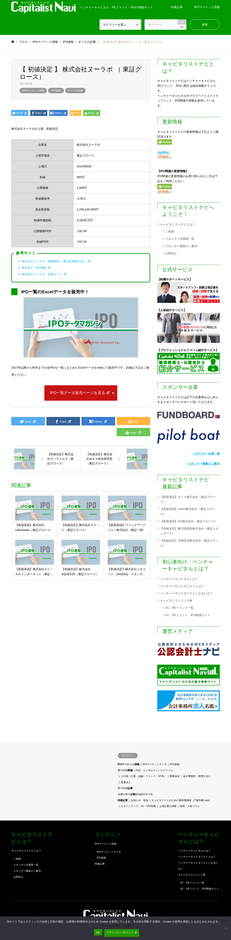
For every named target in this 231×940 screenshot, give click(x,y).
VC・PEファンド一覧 (179, 607)
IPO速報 (56, 90)
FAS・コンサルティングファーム (154, 770)
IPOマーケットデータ (154, 764)
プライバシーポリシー (121, 932)
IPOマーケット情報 (207, 7)
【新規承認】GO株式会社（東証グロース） (188, 521)
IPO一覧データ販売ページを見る (80, 393)
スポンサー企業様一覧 (179, 238)
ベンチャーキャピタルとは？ (179, 579)
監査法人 (126, 782)
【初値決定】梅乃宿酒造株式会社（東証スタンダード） (189, 531)
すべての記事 (75, 90)
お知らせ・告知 (139, 800)
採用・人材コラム (190, 806)
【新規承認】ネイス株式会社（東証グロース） (188, 499)
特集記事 (177, 7)
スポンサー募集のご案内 (181, 246)
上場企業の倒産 (168, 806)
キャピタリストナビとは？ (177, 224)
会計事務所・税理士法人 (197, 776)
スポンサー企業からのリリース (135, 794)
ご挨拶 (169, 231)
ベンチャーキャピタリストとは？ (182, 586)
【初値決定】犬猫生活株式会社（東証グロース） (189, 543)
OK (98, 932)
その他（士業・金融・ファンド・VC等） (144, 776)
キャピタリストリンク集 (176, 600)
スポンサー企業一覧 (207, 453)
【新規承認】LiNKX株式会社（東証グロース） (187, 511)
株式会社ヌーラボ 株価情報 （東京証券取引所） (56, 261)
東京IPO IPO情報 (35, 267)
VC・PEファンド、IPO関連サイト (187, 615)
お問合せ (171, 253)
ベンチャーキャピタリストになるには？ (186, 593)
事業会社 (175, 776)
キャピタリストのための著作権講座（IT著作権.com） (181, 800)
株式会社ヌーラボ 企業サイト (44, 274)
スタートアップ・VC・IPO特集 (138, 806)
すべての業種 (125, 770)
